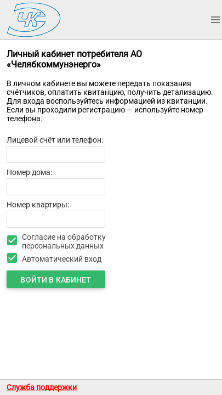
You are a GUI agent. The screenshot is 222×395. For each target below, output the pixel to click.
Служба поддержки (42, 387)
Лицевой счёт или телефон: (55, 140)
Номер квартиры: (38, 204)
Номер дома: (29, 172)
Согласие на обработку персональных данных (64, 241)
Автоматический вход (61, 259)
